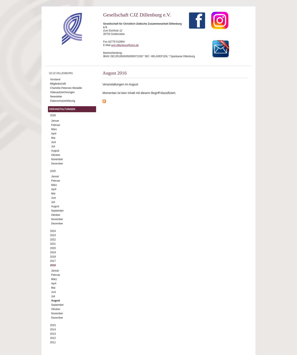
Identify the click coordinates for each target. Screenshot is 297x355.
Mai (53, 137)
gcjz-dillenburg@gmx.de (125, 45)
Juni (53, 142)
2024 (53, 231)
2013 (53, 333)
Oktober (55, 155)
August (55, 150)
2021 (53, 243)
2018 (53, 256)
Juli (53, 146)
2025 (53, 171)
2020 (53, 248)
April (53, 133)
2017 (53, 261)
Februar (55, 125)
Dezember (57, 163)
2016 (53, 265)
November (57, 159)
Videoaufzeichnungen (62, 92)
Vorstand (55, 79)
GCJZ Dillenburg (61, 73)
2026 (53, 115)
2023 (53, 235)
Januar (55, 120)
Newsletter (56, 96)
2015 (53, 325)
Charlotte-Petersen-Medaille (66, 88)
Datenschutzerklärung (62, 100)
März (54, 129)
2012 (53, 338)
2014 (53, 329)
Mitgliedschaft (58, 83)
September (57, 210)
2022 (53, 239)
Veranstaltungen (62, 109)
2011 (53, 342)
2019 (53, 252)
